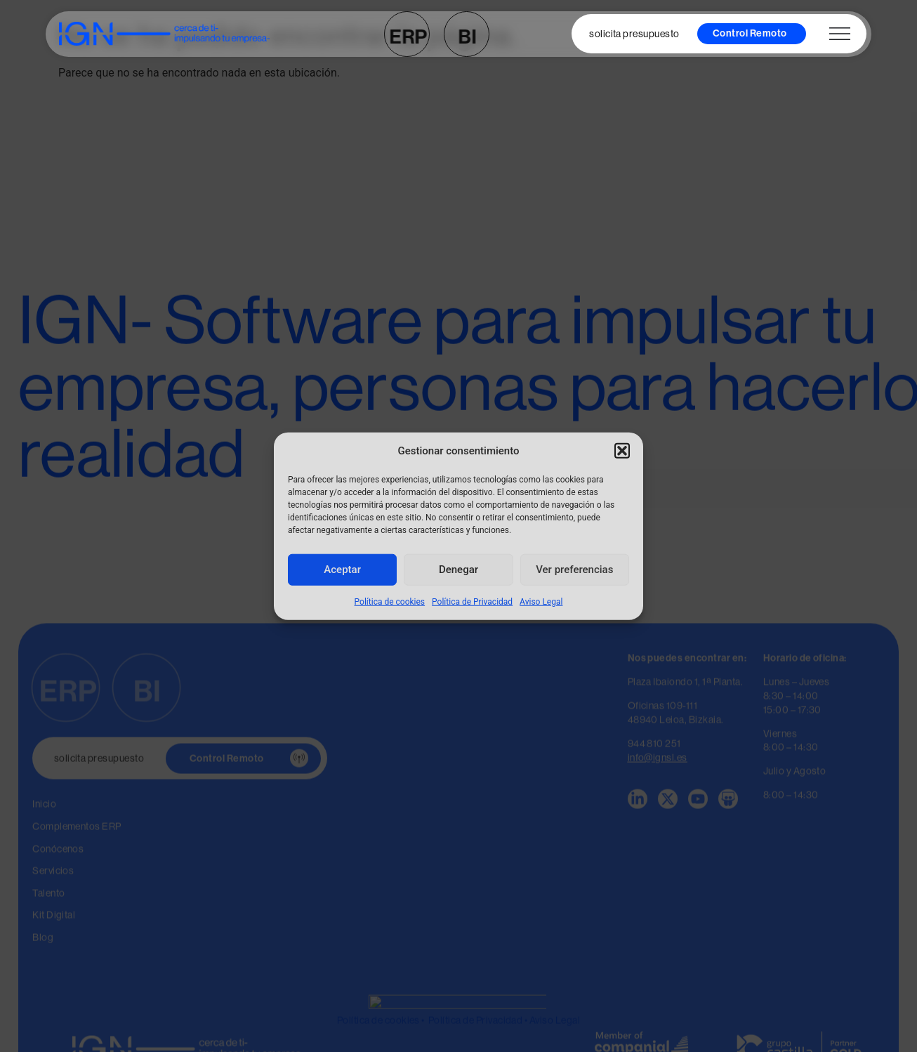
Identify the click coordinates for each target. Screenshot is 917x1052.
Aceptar (342, 569)
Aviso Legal (541, 601)
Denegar (458, 569)
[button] (622, 451)
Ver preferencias (574, 569)
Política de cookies (390, 601)
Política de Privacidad (472, 601)
